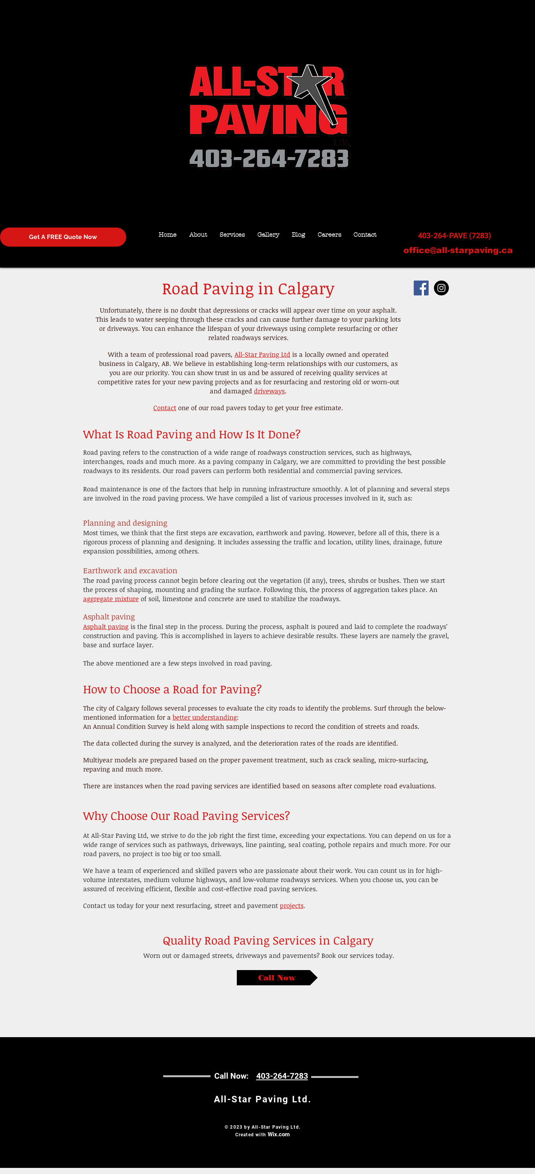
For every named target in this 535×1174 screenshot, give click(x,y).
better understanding (205, 717)
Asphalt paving (106, 626)
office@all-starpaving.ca (458, 250)
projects (292, 905)
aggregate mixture (111, 598)
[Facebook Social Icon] (421, 288)
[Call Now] (277, 977)
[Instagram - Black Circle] (441, 288)
